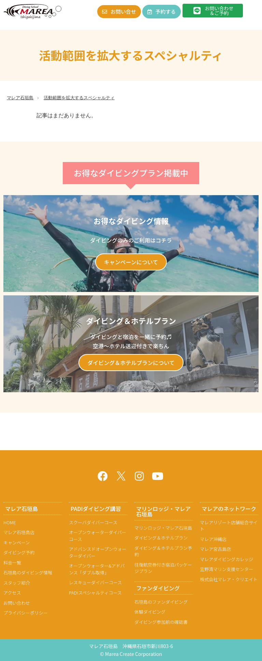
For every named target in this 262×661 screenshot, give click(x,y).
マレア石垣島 (20, 97)
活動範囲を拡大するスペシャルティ (79, 97)
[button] (253, 11)
